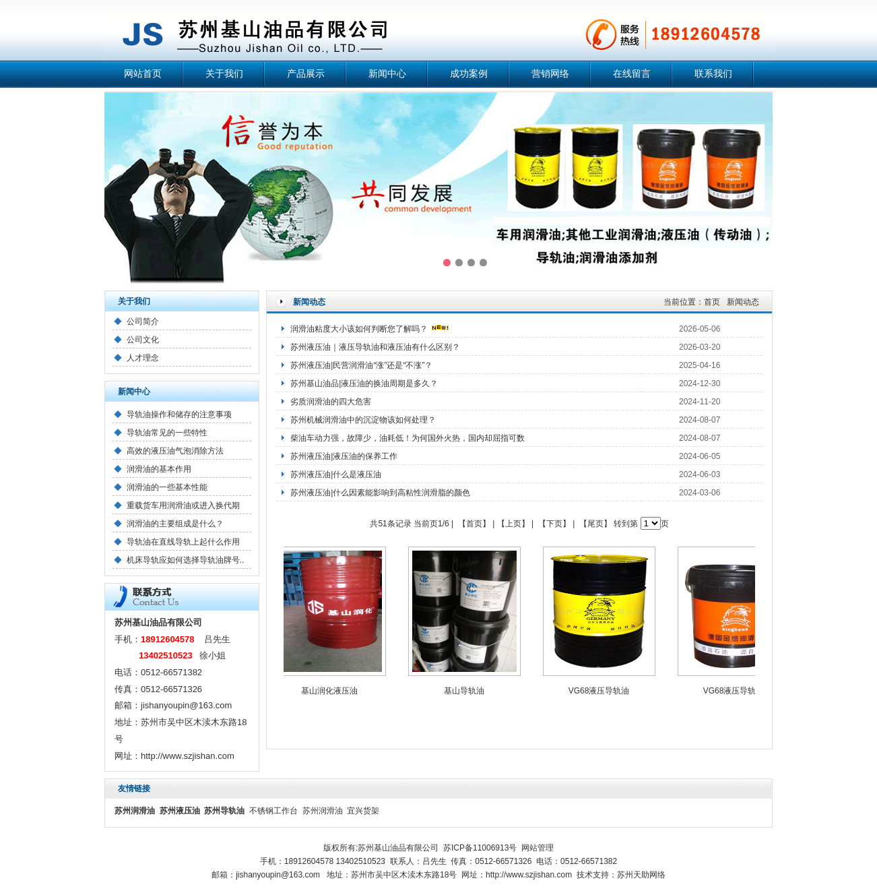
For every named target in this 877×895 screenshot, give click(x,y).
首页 (712, 302)
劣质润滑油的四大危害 (330, 401)
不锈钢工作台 (273, 810)
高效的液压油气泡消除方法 (175, 451)
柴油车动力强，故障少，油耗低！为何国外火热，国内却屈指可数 (407, 438)
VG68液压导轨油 (601, 691)
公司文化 (143, 339)
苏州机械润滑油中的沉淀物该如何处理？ (363, 420)
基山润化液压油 (332, 691)
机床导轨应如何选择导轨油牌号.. (186, 560)
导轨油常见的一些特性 (167, 432)
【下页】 (554, 523)
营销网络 (550, 74)
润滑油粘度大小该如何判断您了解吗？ (359, 329)
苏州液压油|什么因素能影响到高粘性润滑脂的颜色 (380, 492)
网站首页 (143, 74)
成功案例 (469, 74)
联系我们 (713, 74)
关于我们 (224, 74)
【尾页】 (595, 523)
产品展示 (306, 74)
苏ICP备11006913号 (480, 848)
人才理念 (143, 358)
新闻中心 (387, 74)
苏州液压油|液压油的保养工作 (343, 456)
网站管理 (537, 848)
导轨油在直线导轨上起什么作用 (183, 542)
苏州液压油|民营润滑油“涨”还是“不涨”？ (361, 365)
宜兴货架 (363, 810)
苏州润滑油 (322, 810)
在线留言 (632, 74)
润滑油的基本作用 (159, 469)
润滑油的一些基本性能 (167, 487)
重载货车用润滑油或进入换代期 (183, 505)
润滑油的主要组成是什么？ (175, 523)
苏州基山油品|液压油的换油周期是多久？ (364, 383)
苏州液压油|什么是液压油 (335, 474)
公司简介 (143, 321)
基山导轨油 (467, 691)
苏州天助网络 (641, 874)
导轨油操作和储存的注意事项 (179, 414)
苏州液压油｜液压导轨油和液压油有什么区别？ (375, 347)
